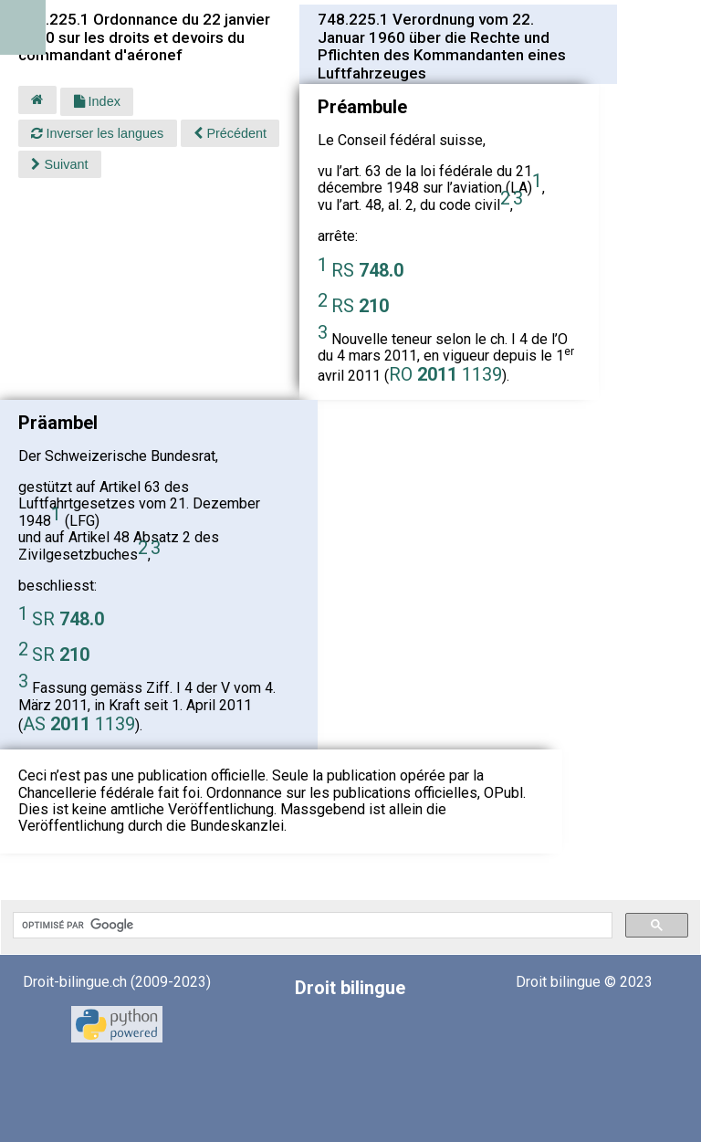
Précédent (230, 133)
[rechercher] (311, 925)
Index (97, 101)
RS (367, 270)
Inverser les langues (97, 133)
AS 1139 (79, 724)
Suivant (59, 164)
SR (68, 619)
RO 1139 (445, 374)
